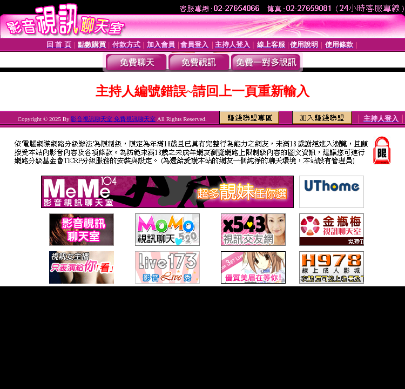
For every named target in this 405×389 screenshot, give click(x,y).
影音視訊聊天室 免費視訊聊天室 (113, 119)
